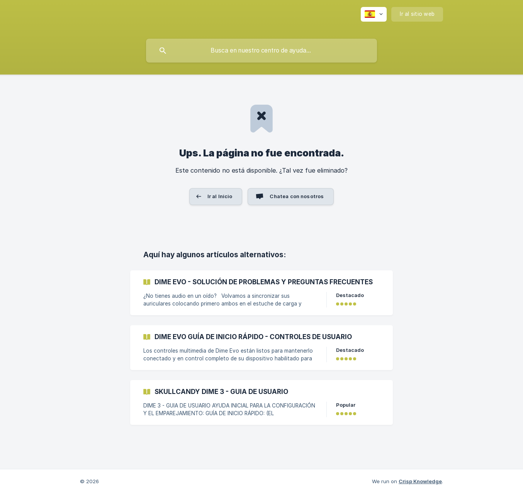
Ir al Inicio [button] (220, 196)
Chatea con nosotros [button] (297, 196)
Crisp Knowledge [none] (420, 481)
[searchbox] (261, 51)
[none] (374, 14)
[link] (261, 292)
